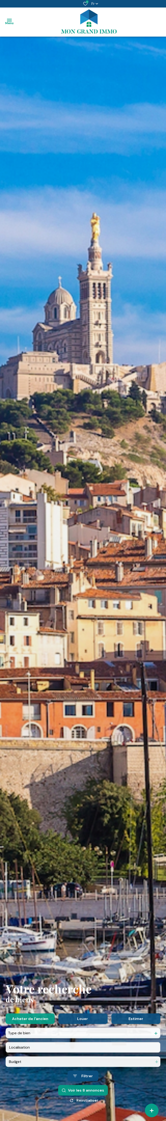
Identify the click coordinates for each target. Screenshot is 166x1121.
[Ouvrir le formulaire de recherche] (83, 1097)
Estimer (135, 1040)
